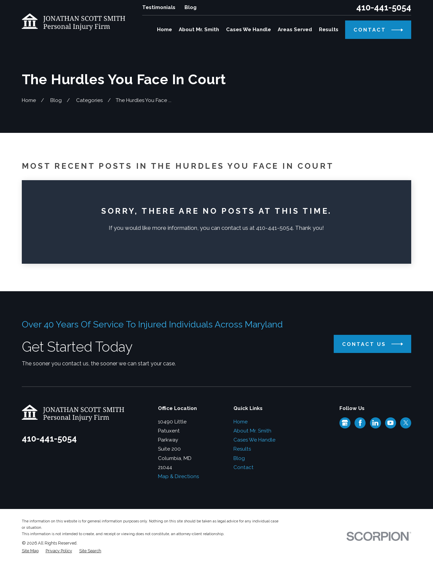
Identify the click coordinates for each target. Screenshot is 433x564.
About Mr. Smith (252, 431)
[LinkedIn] (375, 423)
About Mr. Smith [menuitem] (199, 30)
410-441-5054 (383, 7)
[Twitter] (406, 423)
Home (240, 422)
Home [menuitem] (164, 30)
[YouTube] (390, 423)
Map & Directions (178, 476)
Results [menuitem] (328, 30)
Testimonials (158, 7)
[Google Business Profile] (345, 423)
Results (242, 449)
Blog (190, 7)
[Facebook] (360, 423)
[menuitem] (30, 551)
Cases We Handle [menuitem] (248, 30)
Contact (243, 467)
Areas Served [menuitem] (295, 30)
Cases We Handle (254, 440)
